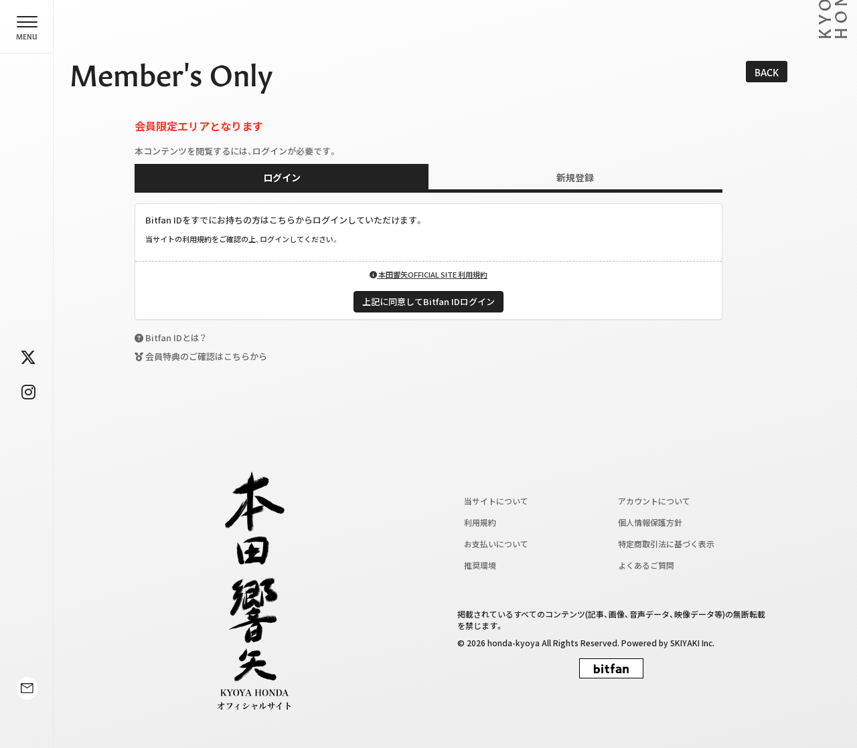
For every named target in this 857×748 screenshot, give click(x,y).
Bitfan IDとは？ (175, 337)
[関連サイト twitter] (28, 356)
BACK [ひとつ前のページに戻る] (767, 71)
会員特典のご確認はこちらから (206, 356)
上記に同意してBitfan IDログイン (428, 301)
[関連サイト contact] (27, 710)
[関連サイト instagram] (28, 391)
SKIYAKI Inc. (692, 642)
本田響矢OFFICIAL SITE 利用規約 (428, 274)
